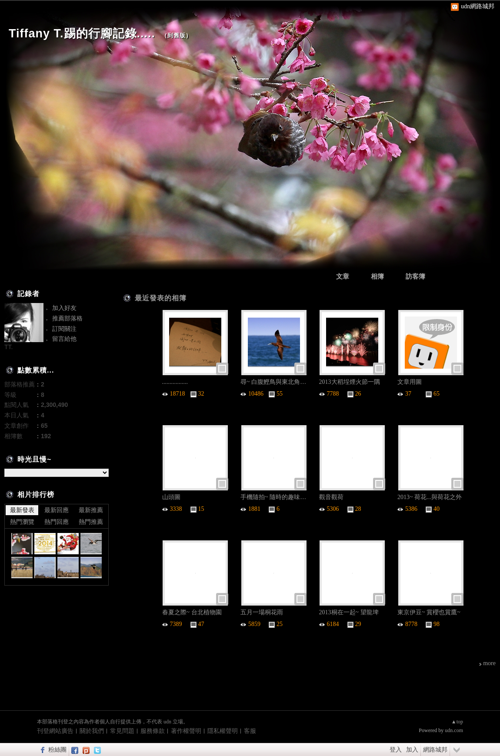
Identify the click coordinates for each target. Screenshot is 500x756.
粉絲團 (57, 749)
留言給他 (64, 338)
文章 (342, 276)
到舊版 (176, 35)
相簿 (377, 276)
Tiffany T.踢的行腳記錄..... (82, 33)
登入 (396, 749)
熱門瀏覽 (22, 521)
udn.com (454, 730)
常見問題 (122, 731)
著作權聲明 (186, 731)
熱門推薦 (91, 521)
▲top (457, 722)
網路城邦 (435, 749)
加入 (412, 749)
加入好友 (64, 307)
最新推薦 (91, 509)
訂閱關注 (64, 328)
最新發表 (22, 509)
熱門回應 (56, 521)
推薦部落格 (67, 318)
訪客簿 (415, 276)
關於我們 (92, 731)
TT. (8, 346)
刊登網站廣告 (55, 731)
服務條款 (152, 731)
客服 (250, 731)
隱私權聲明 (222, 731)
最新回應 (56, 509)
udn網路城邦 (477, 6)
